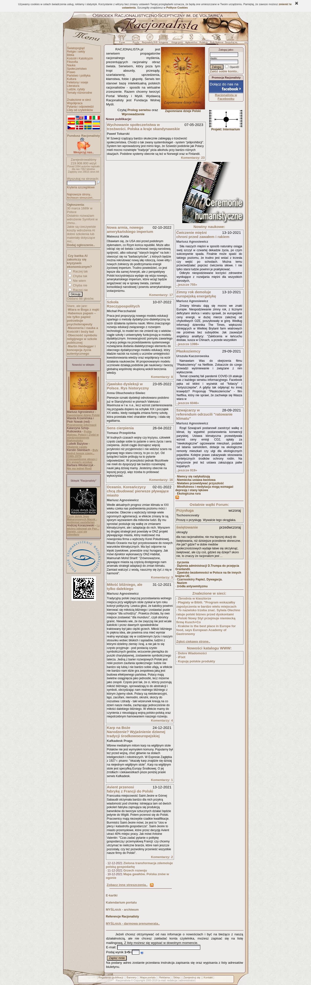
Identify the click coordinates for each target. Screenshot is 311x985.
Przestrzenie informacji (81, 424)
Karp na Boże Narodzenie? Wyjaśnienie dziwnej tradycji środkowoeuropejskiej (136, 731)
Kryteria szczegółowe (81, 187)
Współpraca (74, 103)
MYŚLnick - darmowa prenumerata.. (133, 923)
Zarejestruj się (191, 977)
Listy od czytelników (80, 110)
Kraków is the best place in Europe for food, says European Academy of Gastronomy (206, 630)
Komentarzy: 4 (162, 720)
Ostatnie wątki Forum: (209, 504)
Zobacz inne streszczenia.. (127, 885)
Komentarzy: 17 (161, 295)
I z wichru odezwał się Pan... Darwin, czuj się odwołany (83, 530)
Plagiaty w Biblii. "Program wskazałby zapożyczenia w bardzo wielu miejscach (206, 604)
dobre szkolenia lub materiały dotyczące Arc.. (81, 237)
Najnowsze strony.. (79, 194)
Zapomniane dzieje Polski (83, 415)
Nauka (71, 65)
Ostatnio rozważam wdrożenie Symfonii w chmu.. (82, 219)
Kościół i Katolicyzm (80, 58)
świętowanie (187, 527)
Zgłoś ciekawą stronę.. (193, 641)
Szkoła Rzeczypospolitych (123, 304)
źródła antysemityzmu (192, 586)
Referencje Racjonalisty (122, 916)
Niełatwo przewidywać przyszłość (200, 483)
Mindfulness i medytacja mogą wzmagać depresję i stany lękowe (204, 488)
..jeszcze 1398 (187, 344)
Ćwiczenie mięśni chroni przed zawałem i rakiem (203, 234)
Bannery (132, 977)
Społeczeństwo (77, 68)
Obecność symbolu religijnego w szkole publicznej (82, 338)
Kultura (71, 79)
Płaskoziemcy (188, 351)
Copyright (139, 980)
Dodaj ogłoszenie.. (81, 245)
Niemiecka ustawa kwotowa (196, 480)
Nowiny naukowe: (209, 227)
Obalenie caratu (77, 446)
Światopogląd (76, 48)
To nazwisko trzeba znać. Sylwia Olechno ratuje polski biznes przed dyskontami (208, 612)
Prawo (71, 72)
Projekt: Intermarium (225, 128)
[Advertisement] (142, 192)
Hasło (213, 58)
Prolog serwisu (139, 110)
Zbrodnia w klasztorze (194, 598)
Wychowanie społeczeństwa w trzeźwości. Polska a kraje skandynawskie (143, 127)
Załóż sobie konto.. (224, 71)
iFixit (181, 657)
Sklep (176, 977)
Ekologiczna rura (189, 493)
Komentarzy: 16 (161, 480)
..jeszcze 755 (186, 284)
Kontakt (208, 977)
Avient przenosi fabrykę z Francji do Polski (130, 789)
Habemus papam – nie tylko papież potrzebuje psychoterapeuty (81, 318)
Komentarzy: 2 (162, 857)
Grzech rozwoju (135, 870)
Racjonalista (123, 980)
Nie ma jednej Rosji (79, 468)
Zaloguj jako (226, 49)
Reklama (164, 977)
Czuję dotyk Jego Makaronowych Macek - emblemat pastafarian (82, 519)
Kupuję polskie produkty (196, 661)
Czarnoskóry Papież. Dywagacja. (199, 579)
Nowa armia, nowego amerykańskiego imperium (130, 229)
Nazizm (182, 583)
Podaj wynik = (119, 952)
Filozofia (72, 62)
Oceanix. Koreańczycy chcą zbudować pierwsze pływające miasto (138, 491)
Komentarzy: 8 (162, 377)
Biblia (70, 55)
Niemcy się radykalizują (193, 476)
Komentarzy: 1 (162, 780)
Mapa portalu (148, 977)
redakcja (172, 980)
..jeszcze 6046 (187, 403)
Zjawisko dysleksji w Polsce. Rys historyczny (128, 386)
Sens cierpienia (120, 428)
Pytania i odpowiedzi (80, 106)
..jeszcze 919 (186, 470)
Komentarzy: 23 (193, 157)
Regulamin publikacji (111, 977)
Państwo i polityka (79, 75)
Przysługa (185, 510)
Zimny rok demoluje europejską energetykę (196, 294)
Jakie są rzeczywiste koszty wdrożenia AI (81, 228)
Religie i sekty (76, 51)
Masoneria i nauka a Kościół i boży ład (82, 329)
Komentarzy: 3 (162, 577)
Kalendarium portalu (121, 902)
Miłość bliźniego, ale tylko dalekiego (124, 586)
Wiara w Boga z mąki (83, 309)
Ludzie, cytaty (76, 89)
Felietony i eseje (77, 82)
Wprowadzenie (133, 114)
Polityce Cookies (177, 7)
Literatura (73, 86)
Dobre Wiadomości (192, 653)
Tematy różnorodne (79, 92)
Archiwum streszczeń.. (80, 197)
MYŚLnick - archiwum (122, 909)
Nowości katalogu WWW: (209, 648)
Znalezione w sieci (79, 100)
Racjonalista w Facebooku (226, 97)
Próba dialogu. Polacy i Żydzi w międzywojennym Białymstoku (83, 436)
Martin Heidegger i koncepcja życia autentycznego (81, 349)
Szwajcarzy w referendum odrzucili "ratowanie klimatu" (204, 414)
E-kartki (112, 895)
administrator (187, 980)
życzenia (183, 562)
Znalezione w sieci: (209, 593)
